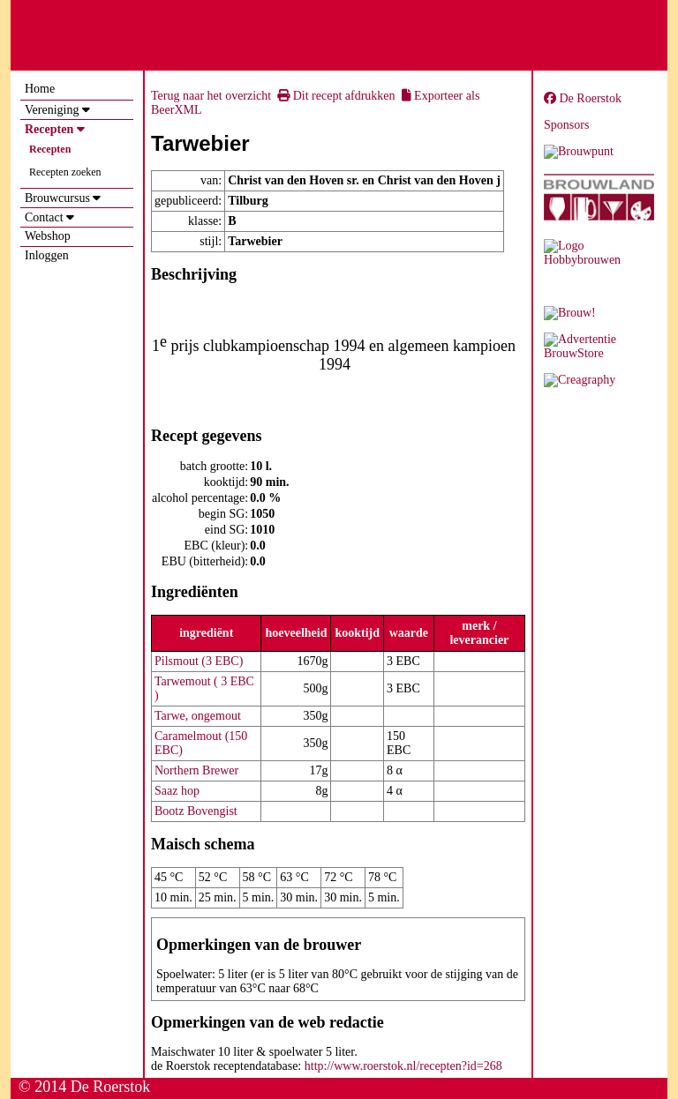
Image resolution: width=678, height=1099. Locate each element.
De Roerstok (583, 98)
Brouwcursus (57, 198)
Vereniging (52, 109)
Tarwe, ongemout (197, 715)
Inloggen (47, 255)
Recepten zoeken (65, 172)
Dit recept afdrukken (336, 95)
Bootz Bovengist (195, 811)
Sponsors (566, 124)
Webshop (48, 236)
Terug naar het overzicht (211, 95)
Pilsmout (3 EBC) (198, 661)
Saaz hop (177, 790)
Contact (44, 217)
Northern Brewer (196, 770)
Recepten (49, 129)
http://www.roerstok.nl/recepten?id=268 (403, 1066)
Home (40, 88)
